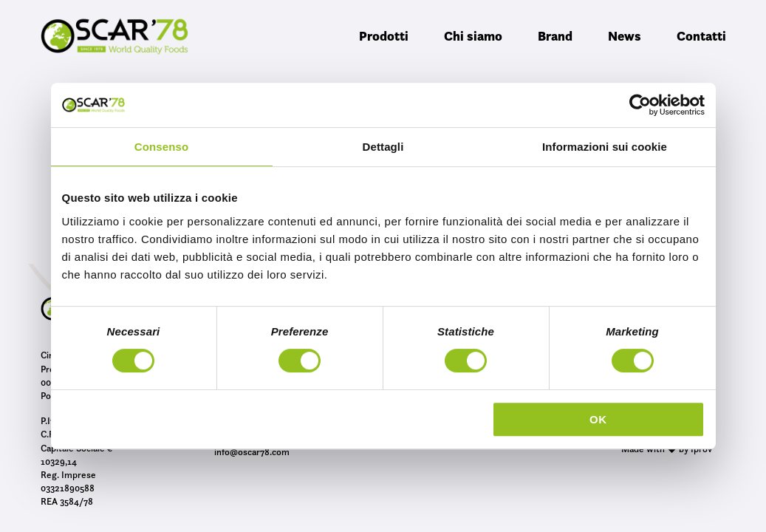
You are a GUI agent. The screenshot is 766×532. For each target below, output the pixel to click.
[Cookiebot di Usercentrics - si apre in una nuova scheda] (640, 105)
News (624, 35)
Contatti (701, 35)
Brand (555, 35)
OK (598, 419)
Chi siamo (473, 35)
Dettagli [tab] (383, 146)
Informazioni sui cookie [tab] (604, 146)
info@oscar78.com (252, 451)
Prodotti (383, 35)
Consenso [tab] (161, 146)
